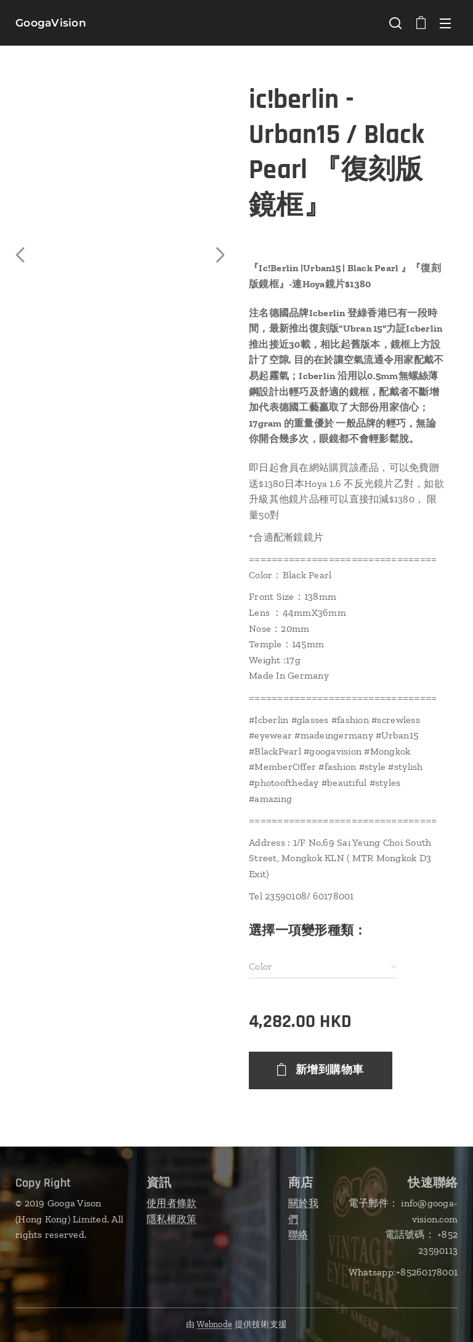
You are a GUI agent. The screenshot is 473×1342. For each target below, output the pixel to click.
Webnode (214, 1324)
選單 (445, 23)
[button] (395, 22)
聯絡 (298, 1234)
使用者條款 (171, 1203)
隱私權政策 (171, 1218)
